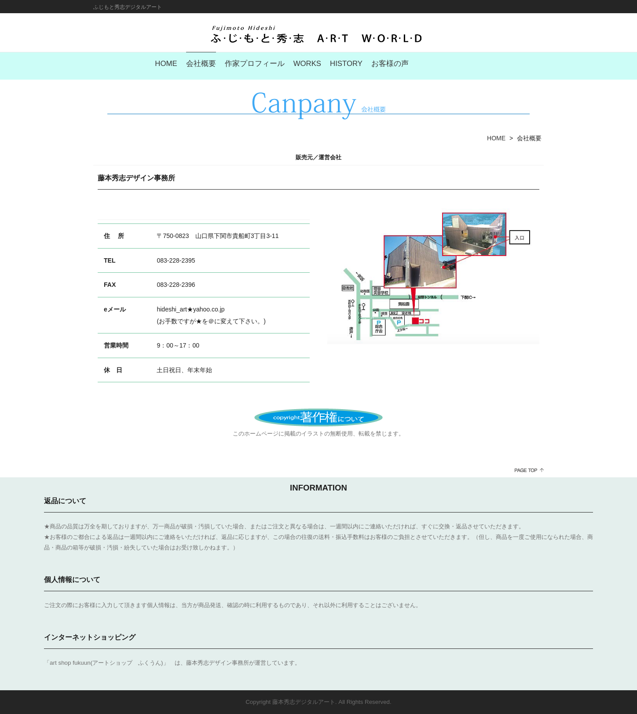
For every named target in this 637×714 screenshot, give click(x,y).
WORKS (307, 63)
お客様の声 (390, 63)
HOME (166, 63)
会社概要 (201, 63)
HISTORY (346, 63)
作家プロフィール (255, 63)
